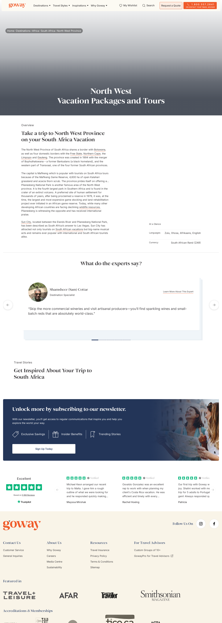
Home (10, 31)
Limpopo (26, 157)
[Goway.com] (17, 5)
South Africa (48, 31)
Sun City (26, 221)
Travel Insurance (99, 547)
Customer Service (13, 547)
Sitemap (95, 564)
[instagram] (201, 520)
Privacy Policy (98, 552)
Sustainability (54, 564)
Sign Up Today (44, 445)
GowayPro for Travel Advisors (153, 552)
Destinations (23, 31)
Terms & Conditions (101, 558)
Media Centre (54, 558)
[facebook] (214, 520)
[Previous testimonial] (8, 303)
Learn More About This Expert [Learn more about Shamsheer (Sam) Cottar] (182, 291)
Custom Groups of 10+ (147, 547)
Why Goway (54, 547)
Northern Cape (92, 153)
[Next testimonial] (214, 303)
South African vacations (69, 229)
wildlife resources (89, 207)
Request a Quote (171, 5)
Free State (76, 153)
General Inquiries (13, 552)
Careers (51, 552)
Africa (35, 31)
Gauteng (42, 157)
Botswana (99, 149)
